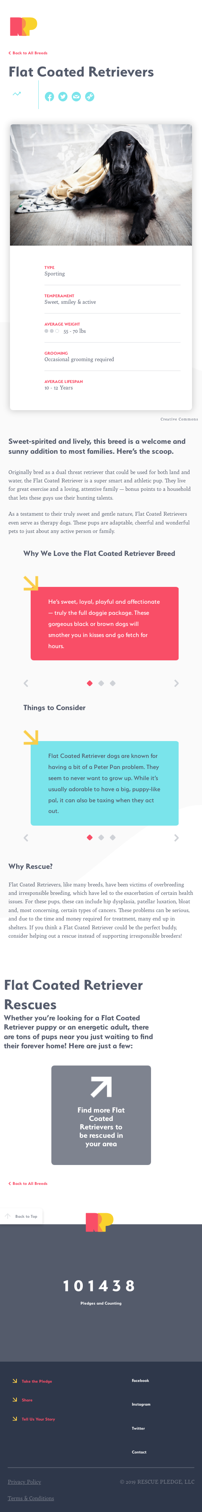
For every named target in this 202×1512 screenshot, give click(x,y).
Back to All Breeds (30, 52)
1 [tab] (86, 687)
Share (27, 1400)
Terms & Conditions (31, 1498)
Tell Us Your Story (38, 1419)
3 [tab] (109, 687)
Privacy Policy (24, 1482)
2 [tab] (97, 687)
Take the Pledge (37, 1381)
